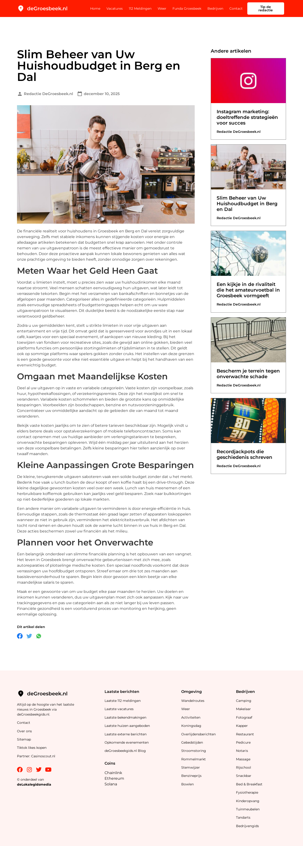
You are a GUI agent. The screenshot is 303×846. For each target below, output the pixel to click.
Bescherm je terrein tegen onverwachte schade (248, 373)
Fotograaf (244, 717)
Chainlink (113, 773)
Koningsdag (191, 726)
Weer (162, 8)
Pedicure (243, 742)
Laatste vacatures (119, 709)
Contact (236, 8)
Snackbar (243, 776)
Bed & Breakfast (249, 784)
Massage (243, 759)
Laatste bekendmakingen (125, 717)
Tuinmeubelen (248, 809)
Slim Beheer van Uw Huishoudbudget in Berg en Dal (247, 203)
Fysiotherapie (247, 792)
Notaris (242, 751)
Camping (244, 701)
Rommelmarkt (194, 759)
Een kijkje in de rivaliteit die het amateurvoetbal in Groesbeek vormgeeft (248, 289)
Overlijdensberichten (199, 734)
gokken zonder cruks (113, 354)
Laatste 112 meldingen (123, 701)
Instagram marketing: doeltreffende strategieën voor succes (247, 117)
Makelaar (243, 709)
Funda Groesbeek (187, 8)
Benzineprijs (191, 776)
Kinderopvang (247, 801)
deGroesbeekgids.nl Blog (125, 751)
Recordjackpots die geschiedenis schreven (244, 454)
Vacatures (114, 8)
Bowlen (187, 784)
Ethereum (114, 778)
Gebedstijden (192, 742)
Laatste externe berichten (126, 734)
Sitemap (24, 739)
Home (95, 8)
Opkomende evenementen (127, 742)
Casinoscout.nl (43, 756)
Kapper (242, 726)
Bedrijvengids (247, 826)
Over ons (24, 731)
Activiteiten (190, 717)
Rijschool (243, 767)
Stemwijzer (190, 767)
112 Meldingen (140, 8)
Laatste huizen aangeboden (127, 726)
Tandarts (243, 817)
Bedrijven (215, 8)
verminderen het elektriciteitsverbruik (113, 520)
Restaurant (245, 734)
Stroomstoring (193, 751)
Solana (111, 784)
